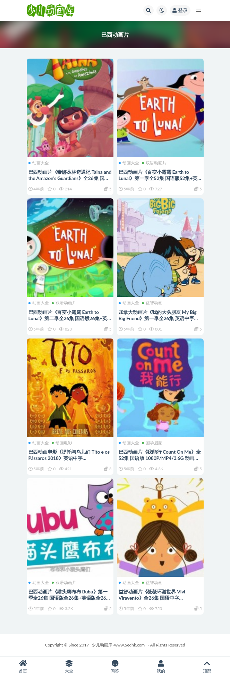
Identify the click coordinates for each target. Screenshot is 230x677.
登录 (180, 10)
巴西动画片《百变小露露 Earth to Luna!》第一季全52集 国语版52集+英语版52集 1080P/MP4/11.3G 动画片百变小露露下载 (160, 181)
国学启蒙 (152, 442)
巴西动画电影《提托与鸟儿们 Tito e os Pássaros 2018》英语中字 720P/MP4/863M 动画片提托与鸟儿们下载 (69, 461)
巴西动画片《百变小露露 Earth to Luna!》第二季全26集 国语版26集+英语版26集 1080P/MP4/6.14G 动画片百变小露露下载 (69, 321)
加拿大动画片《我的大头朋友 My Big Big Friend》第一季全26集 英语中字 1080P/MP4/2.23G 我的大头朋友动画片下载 (159, 321)
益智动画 (152, 302)
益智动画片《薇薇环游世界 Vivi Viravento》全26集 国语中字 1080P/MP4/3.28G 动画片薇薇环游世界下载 (159, 601)
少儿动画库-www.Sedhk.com (118, 645)
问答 (115, 667)
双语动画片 (154, 163)
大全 (69, 667)
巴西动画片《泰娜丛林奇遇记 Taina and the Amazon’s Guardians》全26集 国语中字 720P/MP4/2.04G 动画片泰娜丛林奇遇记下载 (70, 181)
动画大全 (38, 163)
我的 (161, 667)
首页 (23, 667)
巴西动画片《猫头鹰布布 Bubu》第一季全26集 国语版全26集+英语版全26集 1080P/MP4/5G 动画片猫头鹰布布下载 (69, 601)
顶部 (207, 667)
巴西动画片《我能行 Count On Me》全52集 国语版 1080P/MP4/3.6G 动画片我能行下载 (160, 458)
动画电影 (62, 442)
